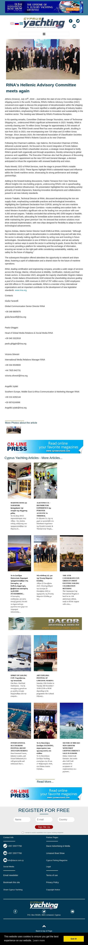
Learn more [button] (39, 940)
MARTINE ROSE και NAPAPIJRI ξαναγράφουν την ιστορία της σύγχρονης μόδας (19, 508)
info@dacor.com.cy (16, 860)
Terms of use (52, 875)
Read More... (45, 781)
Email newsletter (10, 875)
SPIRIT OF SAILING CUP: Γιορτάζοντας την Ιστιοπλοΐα (19, 678)
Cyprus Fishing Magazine (56, 860)
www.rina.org (21, 290)
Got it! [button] (74, 939)
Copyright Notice (53, 890)
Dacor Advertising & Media (58, 846)
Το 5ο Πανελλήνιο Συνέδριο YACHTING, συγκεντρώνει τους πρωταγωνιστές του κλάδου (45, 748)
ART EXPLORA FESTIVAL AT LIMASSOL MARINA (45, 678)
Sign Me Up (44, 827)
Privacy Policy (52, 882)
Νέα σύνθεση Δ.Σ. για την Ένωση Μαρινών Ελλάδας (44, 578)
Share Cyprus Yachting (12, 890)
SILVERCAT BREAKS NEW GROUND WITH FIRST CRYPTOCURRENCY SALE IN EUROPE (71, 748)
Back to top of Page (44, 931)
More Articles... (51, 458)
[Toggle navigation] (44, 34)
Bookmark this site (11, 882)
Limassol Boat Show (55, 853)
